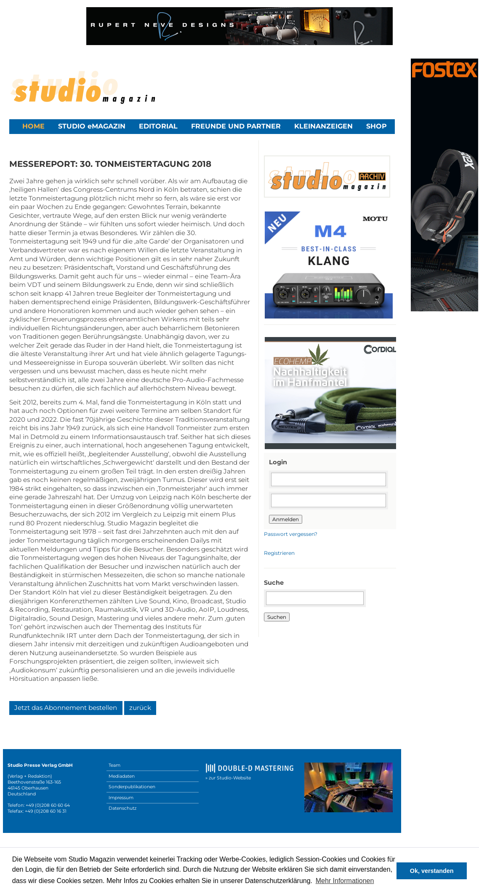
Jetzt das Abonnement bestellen (65, 708)
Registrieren (279, 553)
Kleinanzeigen (323, 126)
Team (114, 765)
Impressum (121, 797)
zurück (140, 708)
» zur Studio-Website (228, 778)
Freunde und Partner (236, 126)
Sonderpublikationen (132, 787)
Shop (376, 126)
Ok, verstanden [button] (432, 870)
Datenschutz (122, 808)
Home (33, 126)
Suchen (276, 617)
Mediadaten (122, 776)
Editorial (158, 126)
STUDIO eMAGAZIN (91, 126)
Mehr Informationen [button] (345, 880)
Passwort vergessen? (290, 534)
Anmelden (285, 519)
